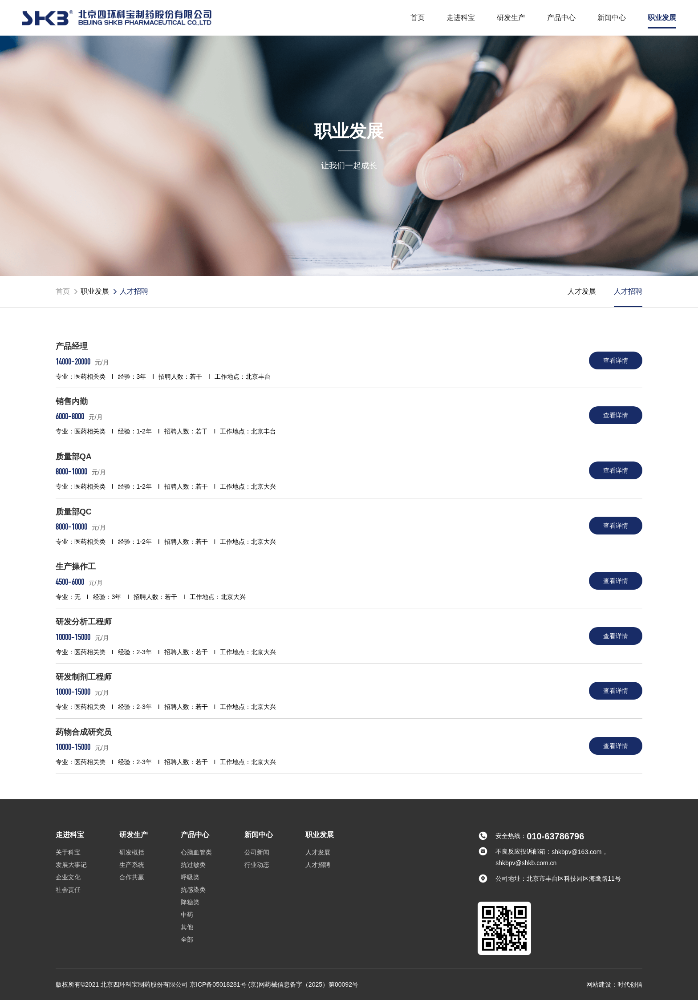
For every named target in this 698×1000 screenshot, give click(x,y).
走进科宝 (460, 17)
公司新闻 (256, 852)
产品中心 (561, 17)
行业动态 (256, 864)
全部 (187, 939)
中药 (187, 914)
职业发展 (662, 17)
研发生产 (511, 17)
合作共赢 (131, 877)
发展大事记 (71, 864)
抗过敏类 (193, 864)
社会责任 (68, 889)
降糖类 (190, 902)
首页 (417, 17)
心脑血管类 (196, 852)
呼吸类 (190, 877)
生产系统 (131, 864)
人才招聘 (628, 291)
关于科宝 (68, 852)
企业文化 (68, 877)
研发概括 (131, 852)
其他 (187, 927)
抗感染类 (193, 889)
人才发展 (582, 291)
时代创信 (629, 984)
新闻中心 (611, 17)
